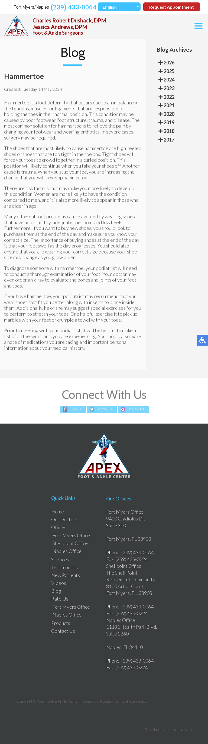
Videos (58, 583)
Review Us (136, 409)
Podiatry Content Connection (124, 701)
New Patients (65, 575)
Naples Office (67, 551)
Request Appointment (171, 6)
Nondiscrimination (177, 729)
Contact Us (63, 631)
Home (57, 511)
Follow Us (104, 409)
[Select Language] (119, 6)
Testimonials (64, 567)
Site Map (152, 729)
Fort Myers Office (71, 535)
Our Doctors (64, 519)
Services (60, 559)
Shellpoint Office (70, 543)
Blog (56, 591)
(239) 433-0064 (73, 7)
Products (60, 623)
